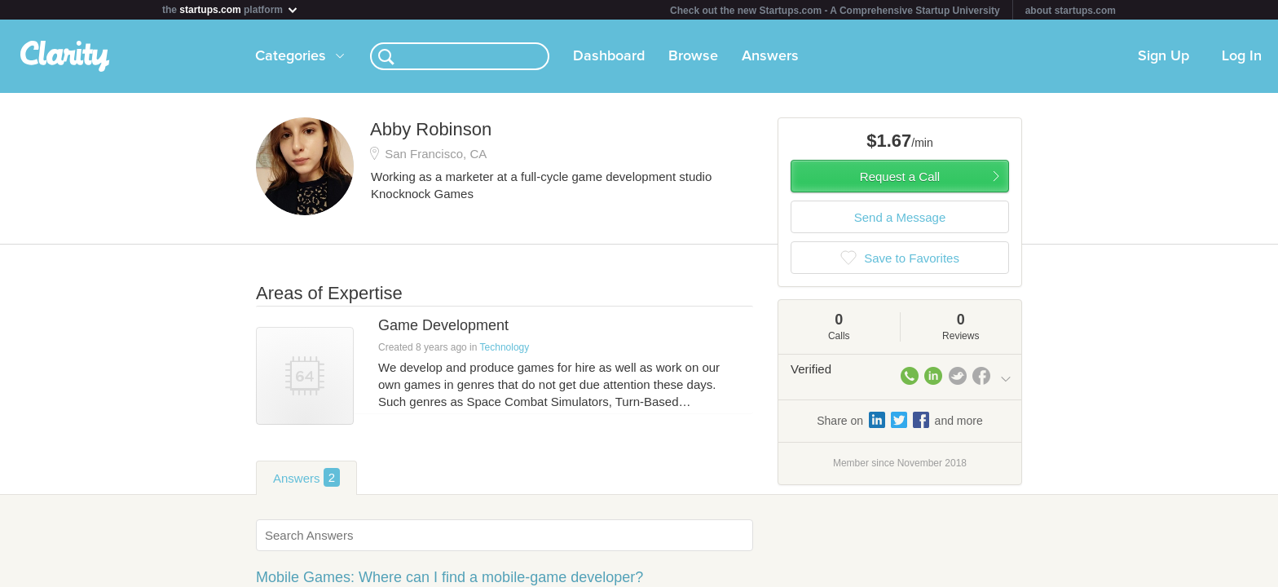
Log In (1242, 56)
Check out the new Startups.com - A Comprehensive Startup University (835, 10)
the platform (230, 9)
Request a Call (900, 176)
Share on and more (900, 420)
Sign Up (1163, 56)
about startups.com (1070, 10)
